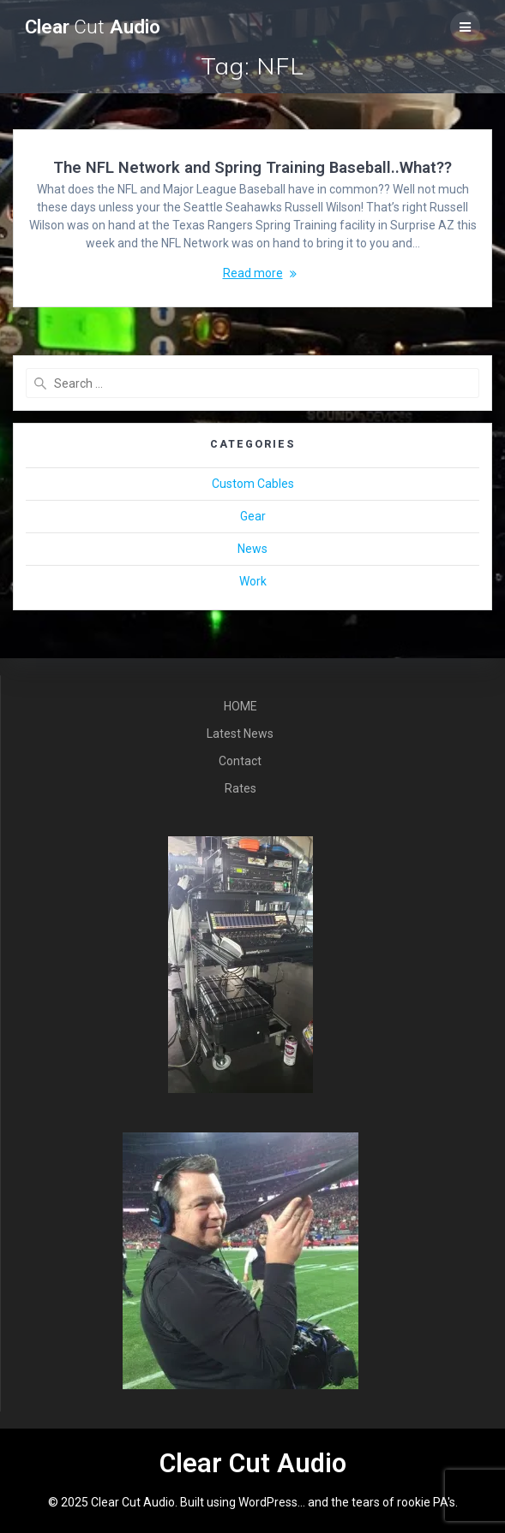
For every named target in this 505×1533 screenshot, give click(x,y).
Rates (240, 788)
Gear (253, 516)
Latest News (240, 733)
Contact (240, 761)
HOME (240, 706)
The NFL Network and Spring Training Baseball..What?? (252, 167)
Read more (253, 273)
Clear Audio (92, 27)
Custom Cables (253, 483)
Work (253, 581)
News (252, 549)
